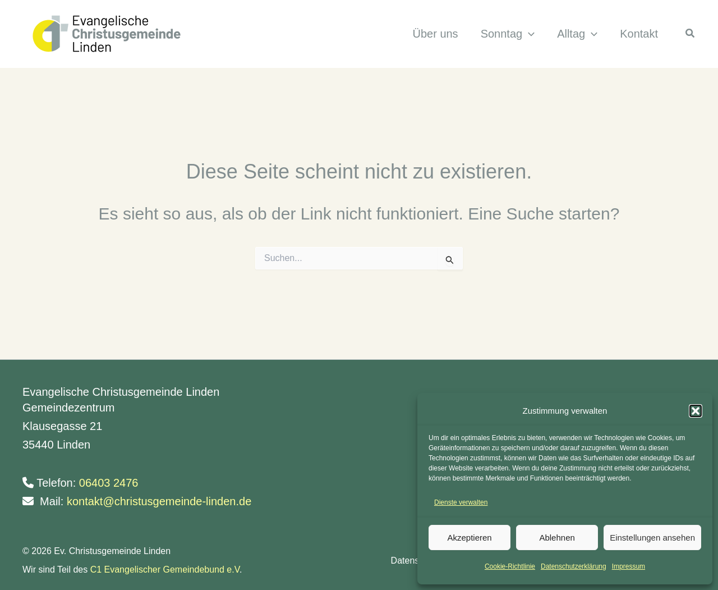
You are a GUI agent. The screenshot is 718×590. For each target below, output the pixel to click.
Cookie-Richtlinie (510, 566)
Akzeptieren (469, 537)
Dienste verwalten (460, 502)
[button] (695, 411)
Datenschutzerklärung (573, 566)
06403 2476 (109, 483)
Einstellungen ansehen (652, 537)
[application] (527, 34)
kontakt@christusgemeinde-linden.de (159, 501)
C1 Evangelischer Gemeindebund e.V (165, 569)
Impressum (628, 566)
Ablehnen (556, 537)
